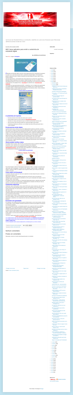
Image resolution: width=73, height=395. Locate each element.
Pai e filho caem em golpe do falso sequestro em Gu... (58, 298)
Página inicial (25, 268)
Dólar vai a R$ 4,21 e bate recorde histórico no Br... (58, 327)
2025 (52, 71)
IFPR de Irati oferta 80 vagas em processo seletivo (58, 96)
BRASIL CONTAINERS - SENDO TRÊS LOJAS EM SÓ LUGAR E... (59, 144)
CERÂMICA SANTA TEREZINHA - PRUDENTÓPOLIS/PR (58, 230)
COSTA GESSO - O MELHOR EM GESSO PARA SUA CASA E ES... (59, 300)
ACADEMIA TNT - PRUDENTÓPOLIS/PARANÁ (58, 110)
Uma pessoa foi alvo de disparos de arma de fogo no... (58, 264)
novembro (54, 84)
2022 (52, 76)
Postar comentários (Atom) (14, 270)
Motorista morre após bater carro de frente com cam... (58, 117)
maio (53, 350)
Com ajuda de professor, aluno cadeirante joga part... (57, 217)
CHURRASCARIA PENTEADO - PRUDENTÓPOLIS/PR (58, 266)
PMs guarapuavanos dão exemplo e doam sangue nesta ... (58, 256)
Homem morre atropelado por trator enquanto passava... (58, 311)
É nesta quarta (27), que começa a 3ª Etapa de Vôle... (59, 250)
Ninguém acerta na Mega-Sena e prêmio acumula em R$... (59, 174)
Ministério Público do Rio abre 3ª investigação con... (58, 303)
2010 (52, 372)
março (53, 353)
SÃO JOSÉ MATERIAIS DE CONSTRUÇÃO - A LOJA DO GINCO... (58, 195)
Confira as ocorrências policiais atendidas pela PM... (58, 124)
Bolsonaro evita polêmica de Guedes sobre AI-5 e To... (59, 225)
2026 (52, 70)
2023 (52, 75)
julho (53, 347)
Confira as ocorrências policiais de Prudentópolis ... (58, 156)
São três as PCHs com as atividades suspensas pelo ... (59, 137)
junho (53, 348)
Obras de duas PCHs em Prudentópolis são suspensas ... (59, 185)
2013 (52, 367)
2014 (52, 365)
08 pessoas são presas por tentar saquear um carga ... (58, 235)
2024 (52, 73)
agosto (53, 345)
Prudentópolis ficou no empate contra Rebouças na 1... (59, 102)
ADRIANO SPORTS (55, 158)
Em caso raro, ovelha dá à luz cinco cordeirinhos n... (58, 306)
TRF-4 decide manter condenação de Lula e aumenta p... (59, 202)
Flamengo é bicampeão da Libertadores (59, 295)
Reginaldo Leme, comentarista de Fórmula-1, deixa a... (58, 148)
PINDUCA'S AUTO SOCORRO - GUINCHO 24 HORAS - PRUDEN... (59, 212)
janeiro (53, 356)
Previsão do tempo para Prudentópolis (59, 91)
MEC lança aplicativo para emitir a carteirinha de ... (58, 308)
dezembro (54, 83)
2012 (52, 368)
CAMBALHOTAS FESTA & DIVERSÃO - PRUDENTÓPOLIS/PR (59, 89)
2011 (52, 370)
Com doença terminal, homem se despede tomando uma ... (58, 227)
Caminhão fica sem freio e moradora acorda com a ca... (59, 119)
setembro (54, 343)
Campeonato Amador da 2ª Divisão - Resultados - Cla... (59, 243)
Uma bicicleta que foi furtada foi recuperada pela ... (58, 129)
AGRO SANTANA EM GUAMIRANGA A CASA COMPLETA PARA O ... (59, 126)
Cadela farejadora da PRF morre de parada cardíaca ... (58, 291)
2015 (52, 363)
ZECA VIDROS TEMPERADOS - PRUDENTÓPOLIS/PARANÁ (58, 177)
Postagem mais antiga (41, 268)
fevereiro (54, 355)
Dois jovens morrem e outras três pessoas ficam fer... (58, 319)
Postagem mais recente (10, 268)
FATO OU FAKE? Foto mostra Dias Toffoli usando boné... (58, 222)
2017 (52, 360)
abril (53, 351)
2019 (52, 81)
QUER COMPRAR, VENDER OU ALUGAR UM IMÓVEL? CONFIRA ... (59, 332)
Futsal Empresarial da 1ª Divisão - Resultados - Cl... (58, 238)
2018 (52, 359)
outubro (53, 342)
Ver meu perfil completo (54, 381)
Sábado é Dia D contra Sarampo (58, 139)
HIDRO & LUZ (54, 248)
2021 (52, 78)
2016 (52, 362)
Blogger (42, 388)
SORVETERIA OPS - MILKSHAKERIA (59, 284)
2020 (52, 79)
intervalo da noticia (13, 225)
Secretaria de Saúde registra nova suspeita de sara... (58, 280)
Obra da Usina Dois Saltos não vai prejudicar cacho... (58, 199)
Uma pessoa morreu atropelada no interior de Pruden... (58, 134)
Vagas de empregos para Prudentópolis (59, 121)
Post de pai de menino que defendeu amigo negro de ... (59, 219)
